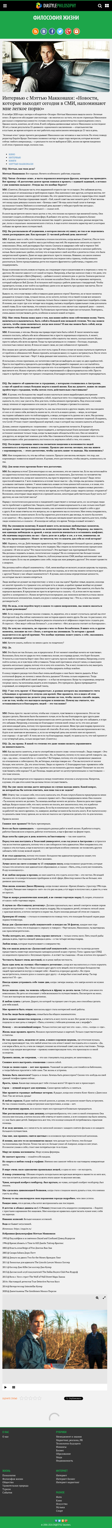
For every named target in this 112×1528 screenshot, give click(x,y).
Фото (59, 1497)
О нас (5, 1436)
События (7, 1492)
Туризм (6, 1489)
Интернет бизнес (65, 1478)
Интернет (61, 1475)
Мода (59, 1457)
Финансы (61, 1446)
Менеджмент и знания (69, 1436)
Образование (63, 1453)
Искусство (61, 1503)
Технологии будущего (68, 1443)
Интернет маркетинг (67, 1482)
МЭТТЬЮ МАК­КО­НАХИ (21, 163)
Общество (8, 1482)
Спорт (59, 1510)
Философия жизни (12, 1478)
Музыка (60, 1507)
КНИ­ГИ (12, 160)
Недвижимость (64, 1460)
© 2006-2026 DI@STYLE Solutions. (56, 1524)
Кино (59, 1500)
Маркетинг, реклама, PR (69, 1440)
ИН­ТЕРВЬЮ (15, 157)
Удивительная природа (15, 1485)
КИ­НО (12, 154)
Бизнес (60, 1450)
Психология (8, 1475)
